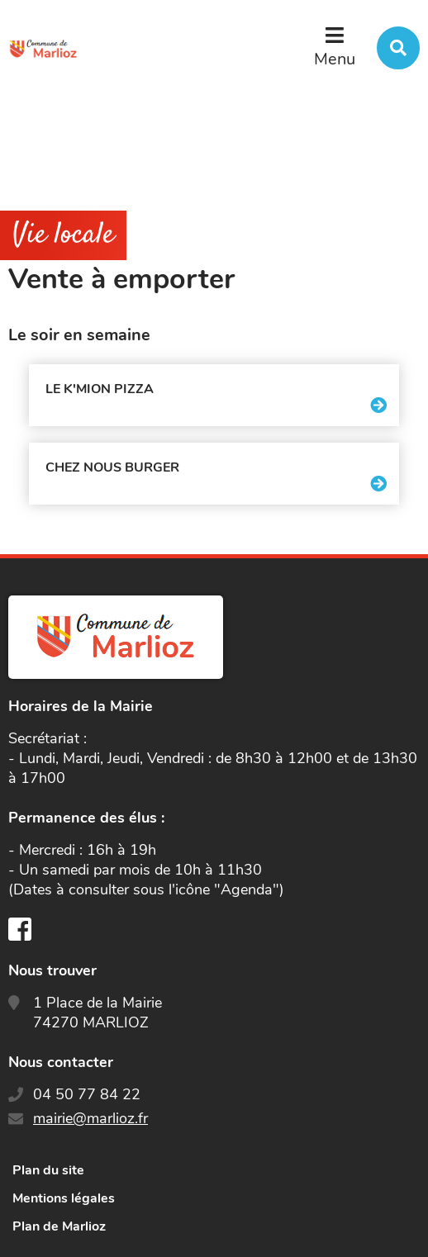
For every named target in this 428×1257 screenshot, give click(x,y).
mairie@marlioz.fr (90, 1118)
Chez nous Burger (112, 467)
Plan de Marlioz (59, 1226)
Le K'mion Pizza (99, 389)
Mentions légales (63, 1198)
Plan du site (48, 1170)
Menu (334, 59)
